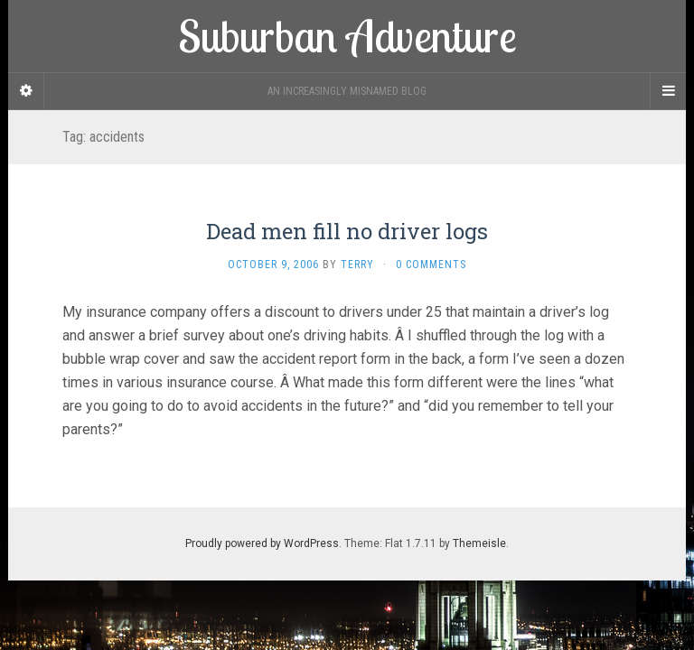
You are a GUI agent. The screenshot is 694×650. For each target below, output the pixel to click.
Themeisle (479, 543)
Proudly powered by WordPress (262, 543)
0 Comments (431, 264)
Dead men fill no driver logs (347, 231)
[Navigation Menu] (668, 91)
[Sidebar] (26, 91)
